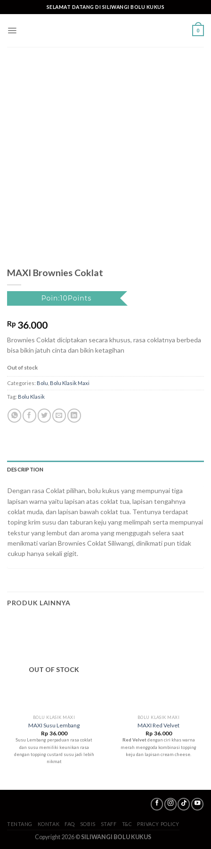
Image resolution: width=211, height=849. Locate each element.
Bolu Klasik (31, 397)
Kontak (48, 824)
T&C (127, 824)
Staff (109, 824)
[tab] (105, 470)
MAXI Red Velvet (158, 725)
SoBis (88, 824)
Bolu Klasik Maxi (69, 383)
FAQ (70, 824)
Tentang (19, 824)
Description (25, 469)
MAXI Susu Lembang (54, 725)
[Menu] (12, 30)
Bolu (42, 383)
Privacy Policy (158, 824)
